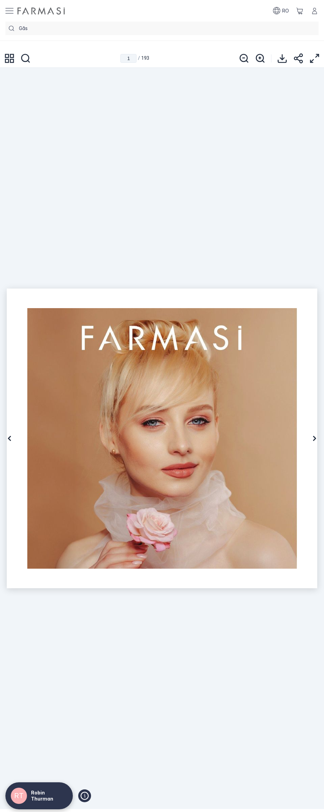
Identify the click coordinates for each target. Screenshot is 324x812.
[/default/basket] (300, 11)
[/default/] (41, 11)
